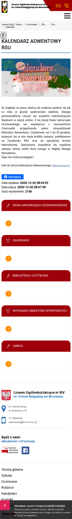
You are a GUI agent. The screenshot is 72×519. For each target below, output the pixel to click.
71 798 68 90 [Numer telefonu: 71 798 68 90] (15, 418)
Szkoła (7, 475)
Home (19, 24)
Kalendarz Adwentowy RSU (31, 44)
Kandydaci (9, 493)
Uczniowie (29, 24)
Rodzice (8, 487)
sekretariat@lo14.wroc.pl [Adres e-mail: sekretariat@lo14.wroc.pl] (22, 422)
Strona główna (12, 469)
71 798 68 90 (66, 5)
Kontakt (7, 499)
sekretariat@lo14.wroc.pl (58, 5)
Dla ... (42, 24)
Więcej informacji (8, 223)
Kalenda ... (9, 27)
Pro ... (52, 24)
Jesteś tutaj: (9, 24)
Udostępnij (12, 176)
